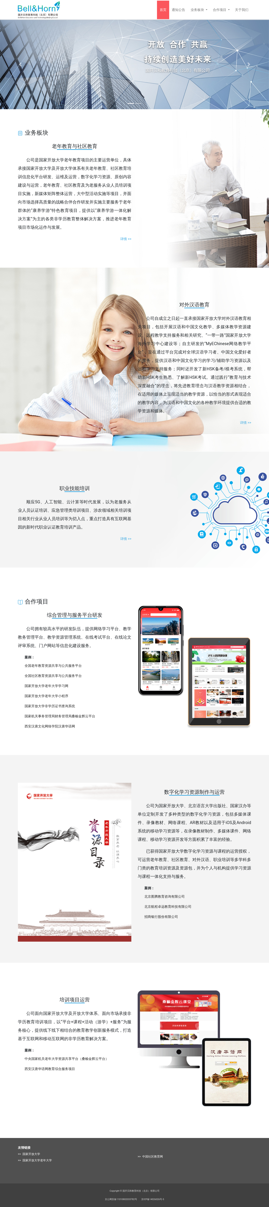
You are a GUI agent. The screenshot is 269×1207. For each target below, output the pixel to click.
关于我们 (241, 10)
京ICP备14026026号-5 (152, 1199)
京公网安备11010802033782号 (121, 1199)
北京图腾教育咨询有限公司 (164, 897)
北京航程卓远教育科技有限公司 (167, 907)
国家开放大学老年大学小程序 (46, 696)
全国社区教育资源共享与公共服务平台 (53, 676)
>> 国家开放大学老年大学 (35, 1160)
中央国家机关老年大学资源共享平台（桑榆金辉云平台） (67, 1059)
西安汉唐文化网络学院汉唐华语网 (50, 726)
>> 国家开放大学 (29, 1154)
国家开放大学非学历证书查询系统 (50, 706)
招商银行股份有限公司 (161, 917)
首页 (163, 10)
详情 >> (125, 239)
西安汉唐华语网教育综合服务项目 (50, 1069)
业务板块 (198, 10)
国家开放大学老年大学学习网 (46, 686)
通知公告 (178, 10)
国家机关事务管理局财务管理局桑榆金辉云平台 (60, 716)
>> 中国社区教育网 (150, 1156)
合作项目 (220, 10)
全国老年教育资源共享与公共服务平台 (53, 666)
